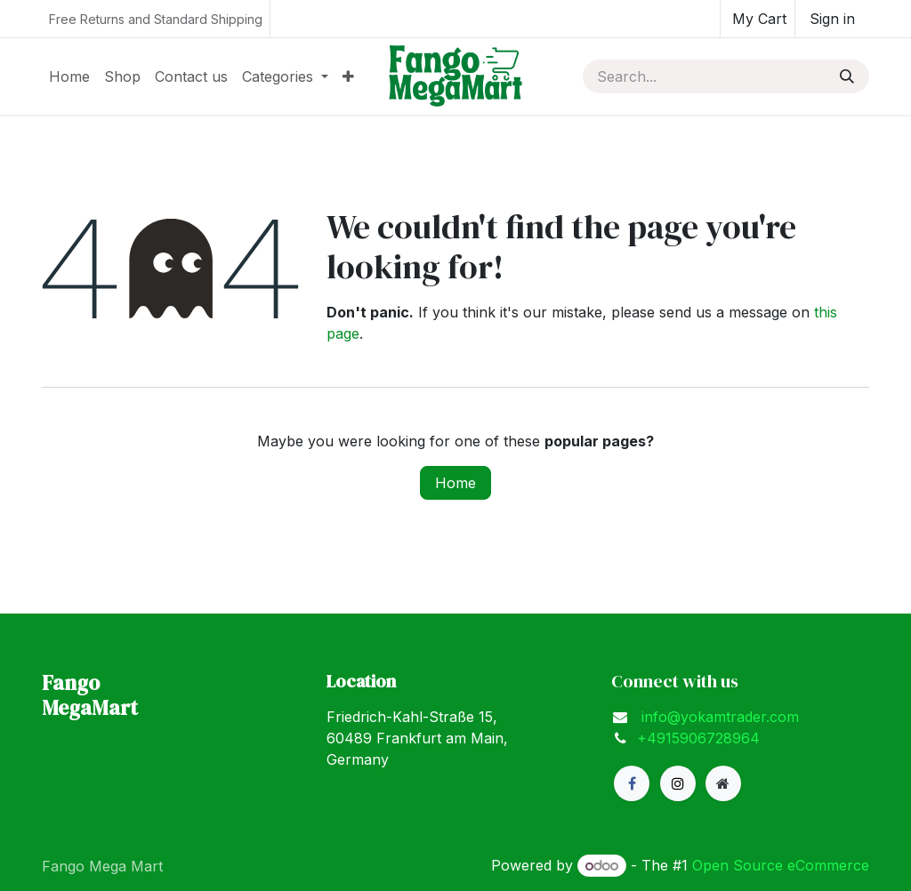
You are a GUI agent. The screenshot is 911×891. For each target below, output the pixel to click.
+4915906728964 (698, 738)
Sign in (832, 19)
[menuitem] (69, 76)
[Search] (847, 76)
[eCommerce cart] (757, 18)
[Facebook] (631, 783)
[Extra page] (723, 783)
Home (455, 483)
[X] (678, 783)
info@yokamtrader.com (718, 717)
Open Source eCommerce (780, 865)
